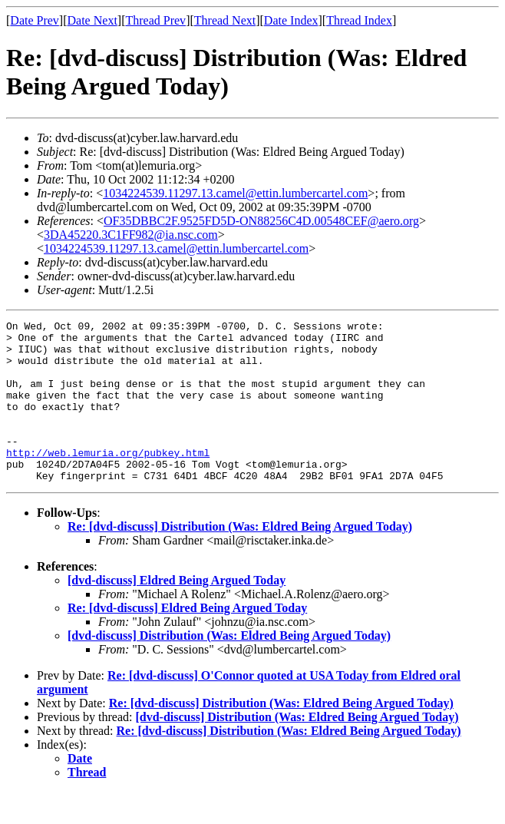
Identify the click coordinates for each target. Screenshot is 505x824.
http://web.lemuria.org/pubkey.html (108, 480)
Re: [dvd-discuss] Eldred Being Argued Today (187, 640)
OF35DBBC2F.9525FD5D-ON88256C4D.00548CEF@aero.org (261, 220)
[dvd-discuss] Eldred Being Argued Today (177, 612)
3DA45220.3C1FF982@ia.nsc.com (131, 234)
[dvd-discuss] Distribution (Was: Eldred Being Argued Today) (229, 667)
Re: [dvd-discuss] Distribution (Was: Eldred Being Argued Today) (240, 558)
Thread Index (359, 20)
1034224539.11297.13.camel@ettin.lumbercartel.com (235, 193)
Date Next (92, 20)
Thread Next (225, 20)
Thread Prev (155, 20)
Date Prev (34, 20)
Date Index (291, 20)
